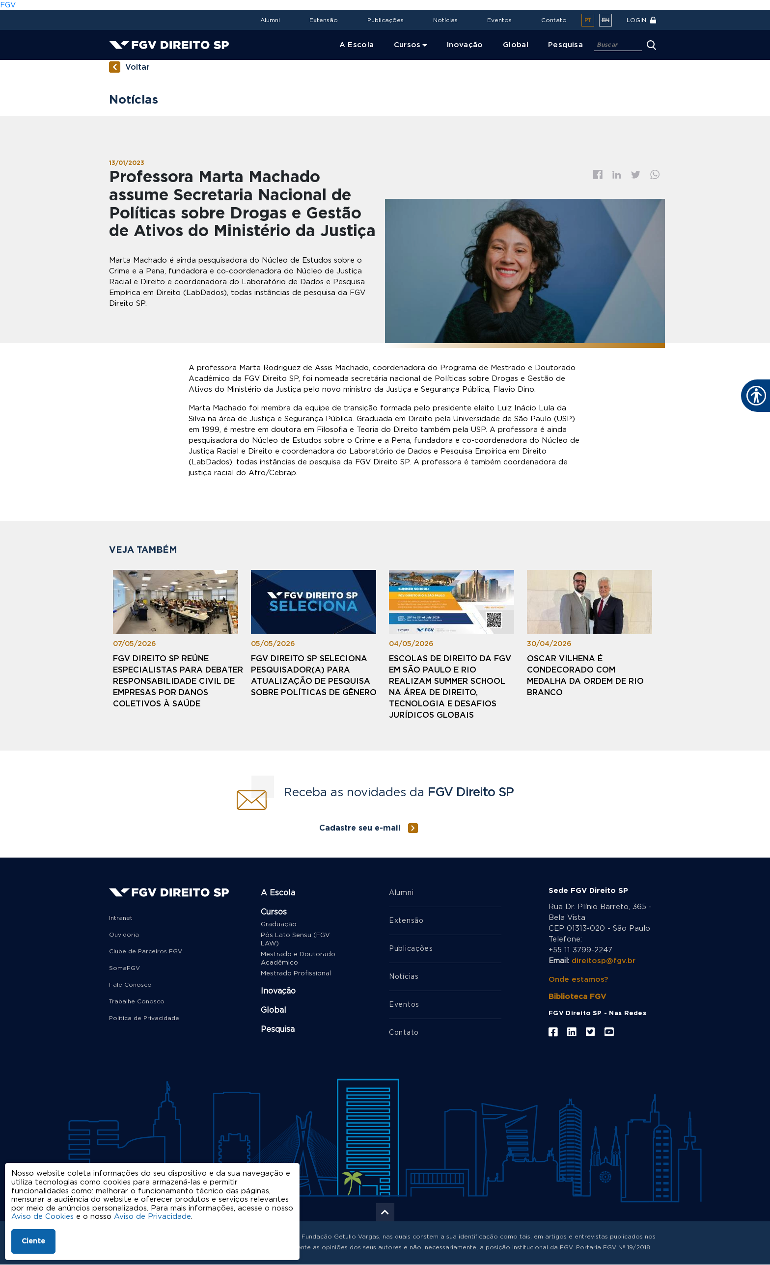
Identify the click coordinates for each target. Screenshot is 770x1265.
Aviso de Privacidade (152, 1216)
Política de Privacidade (144, 1018)
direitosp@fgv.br (603, 961)
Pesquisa (278, 1029)
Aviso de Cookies (42, 1216)
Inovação (278, 991)
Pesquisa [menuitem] (565, 45)
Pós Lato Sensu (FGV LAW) (295, 939)
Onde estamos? (578, 979)
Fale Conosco (130, 985)
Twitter (635, 175)
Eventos (499, 20)
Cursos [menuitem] (407, 45)
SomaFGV (124, 968)
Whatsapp (655, 174)
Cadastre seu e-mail (360, 828)
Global (273, 1010)
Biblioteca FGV (577, 996)
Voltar (137, 67)
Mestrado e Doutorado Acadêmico (298, 958)
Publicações (385, 20)
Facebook (598, 174)
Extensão (323, 20)
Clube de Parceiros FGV (145, 951)
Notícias (445, 20)
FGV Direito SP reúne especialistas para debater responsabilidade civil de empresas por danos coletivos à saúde (178, 681)
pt (587, 20)
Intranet (121, 918)
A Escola (278, 893)
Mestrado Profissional (296, 973)
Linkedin (616, 175)
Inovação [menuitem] (465, 45)
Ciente (33, 1241)
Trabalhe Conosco (137, 1001)
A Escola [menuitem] (356, 45)
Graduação (279, 924)
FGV (8, 5)
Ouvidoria (124, 935)
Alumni (270, 20)
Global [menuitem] (515, 45)
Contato (554, 20)
